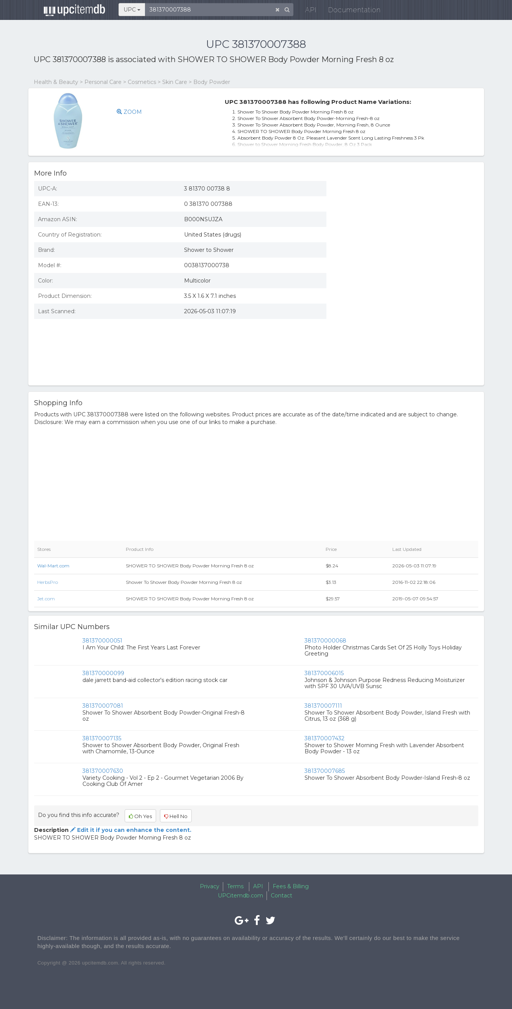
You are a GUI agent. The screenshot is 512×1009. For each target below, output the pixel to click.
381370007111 (323, 705)
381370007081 (102, 705)
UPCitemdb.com (240, 895)
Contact (281, 895)
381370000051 (102, 640)
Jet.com (46, 598)
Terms (235, 886)
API (306, 11)
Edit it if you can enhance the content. (130, 830)
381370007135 (101, 738)
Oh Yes (140, 816)
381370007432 (324, 738)
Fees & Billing (291, 886)
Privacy (209, 886)
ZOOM (129, 111)
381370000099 (103, 673)
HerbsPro (47, 582)
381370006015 (324, 673)
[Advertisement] (408, 231)
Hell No (176, 816)
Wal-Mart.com (53, 566)
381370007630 (102, 770)
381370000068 (325, 640)
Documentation (350, 11)
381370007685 (325, 770)
